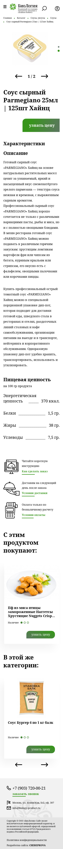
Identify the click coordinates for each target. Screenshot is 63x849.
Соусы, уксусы (38, 17)
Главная (7, 17)
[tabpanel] (29, 48)
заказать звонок (25, 793)
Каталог (21, 17)
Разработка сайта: (26, 845)
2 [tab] (59, 51)
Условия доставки (34, 493)
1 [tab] (59, 47)
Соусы (53, 17)
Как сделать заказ (35, 471)
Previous (18, 76)
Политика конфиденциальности (27, 840)
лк (57, 8)
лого (23, 7)
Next (44, 76)
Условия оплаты (33, 515)
